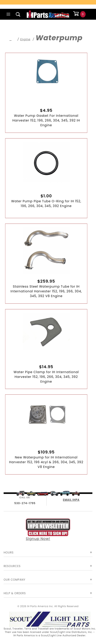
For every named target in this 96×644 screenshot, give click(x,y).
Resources (12, 566)
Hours (9, 552)
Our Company (14, 580)
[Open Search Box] (18, 14)
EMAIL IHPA (71, 500)
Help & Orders (15, 593)
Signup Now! (48, 529)
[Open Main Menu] (8, 14)
